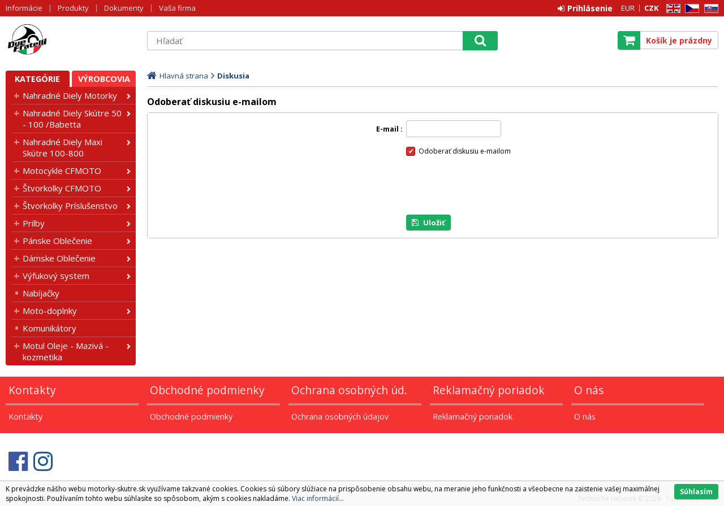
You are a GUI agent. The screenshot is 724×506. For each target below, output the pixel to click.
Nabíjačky (41, 293)
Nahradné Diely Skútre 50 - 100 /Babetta (72, 118)
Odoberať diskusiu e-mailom (465, 151)
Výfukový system (56, 275)
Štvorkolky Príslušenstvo (70, 205)
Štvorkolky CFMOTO (62, 188)
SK (709, 9)
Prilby (34, 223)
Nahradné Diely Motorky (70, 95)
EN (671, 9)
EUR (628, 8)
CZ (690, 9)
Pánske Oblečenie (57, 240)
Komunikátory (49, 328)
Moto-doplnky (50, 310)
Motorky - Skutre (71, 40)
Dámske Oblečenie (59, 258)
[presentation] (492, 185)
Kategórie (37, 78)
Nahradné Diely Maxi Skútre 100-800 (62, 147)
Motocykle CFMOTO (62, 170)
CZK (651, 8)
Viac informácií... (318, 498)
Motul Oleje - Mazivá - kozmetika (66, 351)
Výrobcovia (104, 78)
